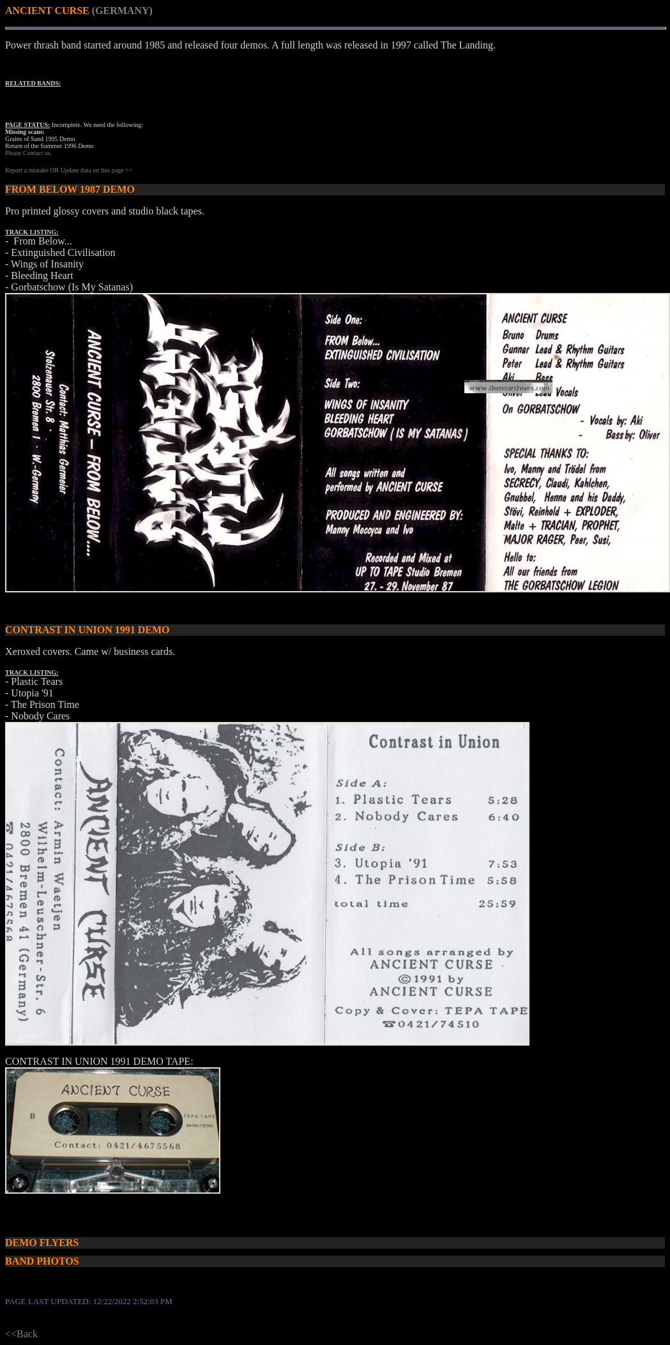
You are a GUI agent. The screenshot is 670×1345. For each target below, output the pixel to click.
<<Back (21, 1333)
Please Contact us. (28, 152)
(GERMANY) (122, 10)
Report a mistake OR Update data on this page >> (68, 170)
